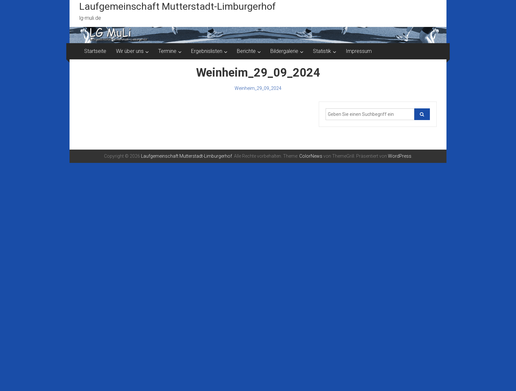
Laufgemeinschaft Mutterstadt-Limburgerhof (177, 6)
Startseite (95, 51)
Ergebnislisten (206, 51)
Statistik (322, 51)
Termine (167, 51)
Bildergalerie (284, 51)
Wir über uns (130, 51)
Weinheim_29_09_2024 (258, 88)
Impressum (359, 51)
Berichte (246, 51)
